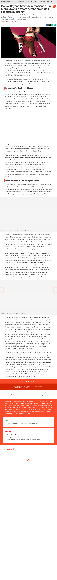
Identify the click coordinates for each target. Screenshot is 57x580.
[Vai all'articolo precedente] (55, 290)
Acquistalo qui (38, 387)
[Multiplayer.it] (6, 1)
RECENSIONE (3, 21)
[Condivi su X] (49, 25)
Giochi (48, 1)
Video (40, 1)
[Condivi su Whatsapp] (52, 25)
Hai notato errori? (8, 449)
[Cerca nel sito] (52, 1)
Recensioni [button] (29, 1)
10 (46, 392)
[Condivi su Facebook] (47, 25)
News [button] (35, 1)
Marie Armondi (10, 21)
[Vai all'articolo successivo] (1, 290)
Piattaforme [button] (21, 1)
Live (44, 1)
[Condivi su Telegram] (55, 25)
